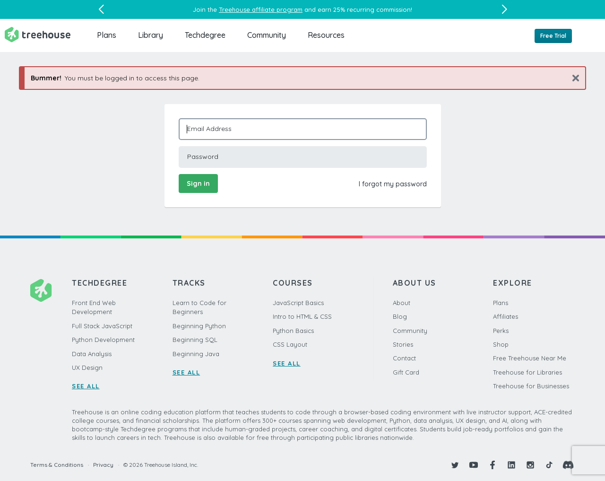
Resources (326, 35)
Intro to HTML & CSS (302, 316)
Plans (106, 35)
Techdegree (205, 35)
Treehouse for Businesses (531, 386)
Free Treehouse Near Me (529, 358)
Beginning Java (196, 354)
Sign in (198, 183)
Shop (501, 344)
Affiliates (505, 316)
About (401, 302)
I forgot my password (393, 184)
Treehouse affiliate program (260, 9)
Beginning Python (199, 326)
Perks (501, 330)
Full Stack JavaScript (102, 326)
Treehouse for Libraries (527, 372)
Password (202, 156)
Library (150, 35)
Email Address (209, 128)
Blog (400, 316)
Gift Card (406, 372)
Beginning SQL (195, 339)
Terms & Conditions (56, 464)
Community (266, 35)
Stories (403, 344)
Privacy (103, 464)
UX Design (87, 367)
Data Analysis (92, 354)
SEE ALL (86, 386)
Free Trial (553, 35)
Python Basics (293, 330)
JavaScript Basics (298, 302)
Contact (404, 358)
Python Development (103, 339)
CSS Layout (290, 344)
